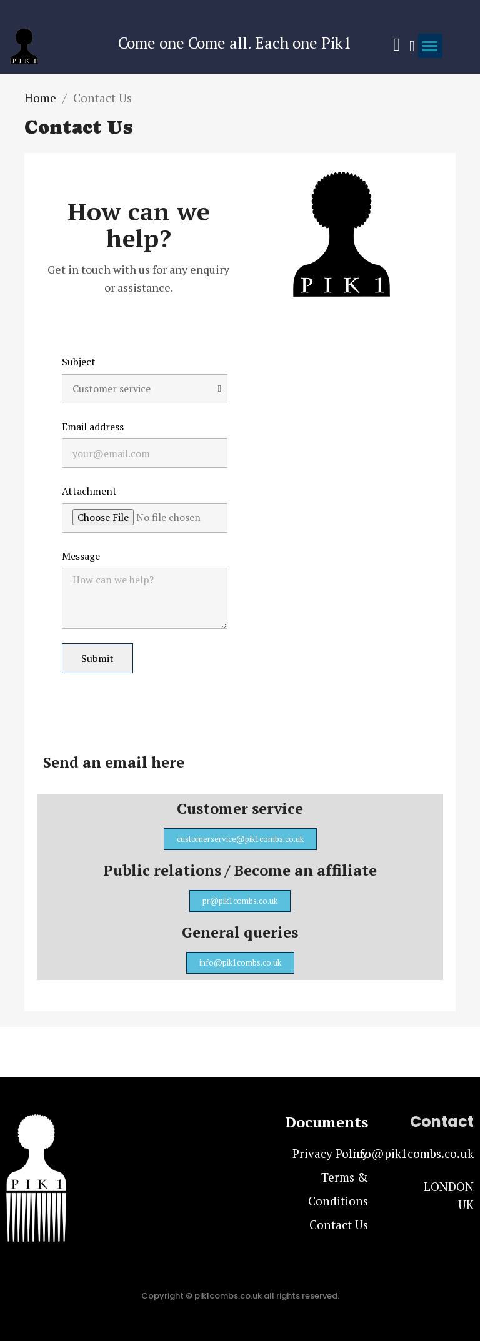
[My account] (412, 46)
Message (81, 556)
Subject (79, 362)
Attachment (89, 491)
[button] (240, 839)
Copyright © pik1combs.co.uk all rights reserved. (240, 1296)
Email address (93, 426)
